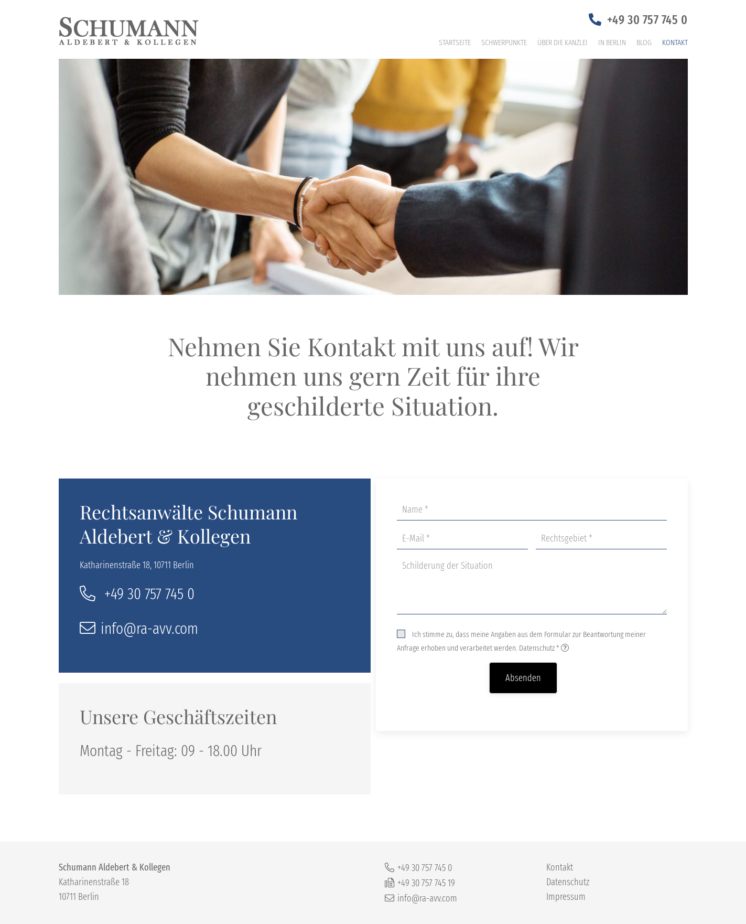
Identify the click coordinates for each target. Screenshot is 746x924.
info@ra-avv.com (149, 628)
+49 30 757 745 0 (647, 20)
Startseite (455, 42)
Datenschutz (537, 648)
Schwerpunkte (504, 42)
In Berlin (612, 42)
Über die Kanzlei (562, 42)
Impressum (566, 896)
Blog (644, 42)
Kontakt (675, 42)
